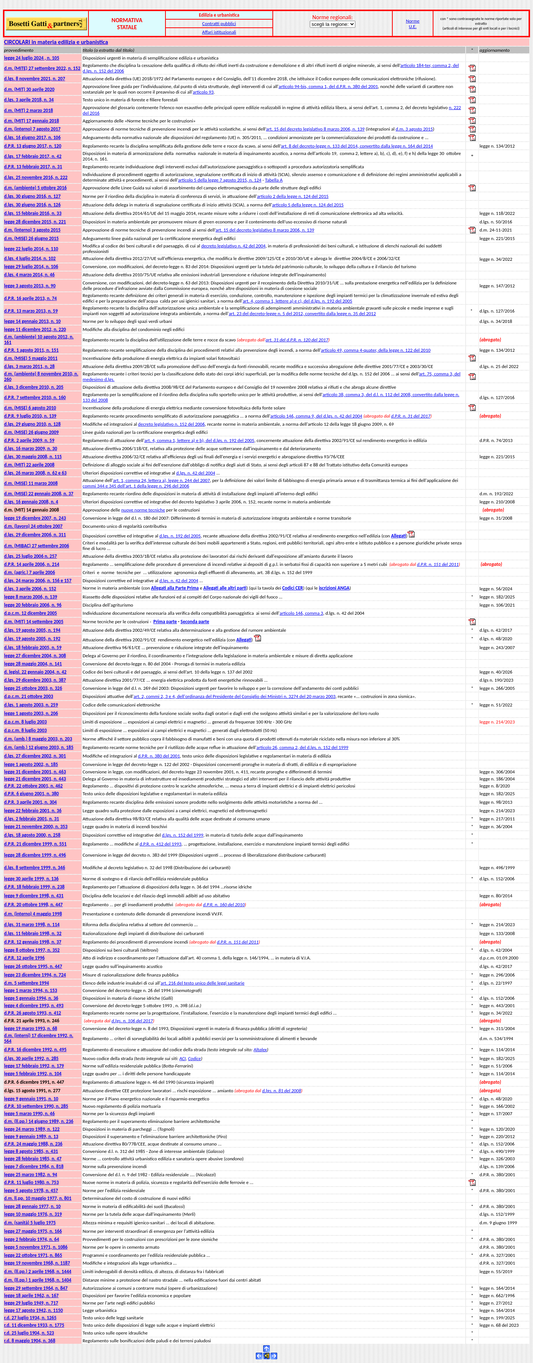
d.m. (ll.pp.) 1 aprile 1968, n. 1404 (37, 1280)
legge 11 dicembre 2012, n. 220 (35, 329)
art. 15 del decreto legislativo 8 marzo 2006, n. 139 (315, 129)
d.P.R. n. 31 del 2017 (410, 416)
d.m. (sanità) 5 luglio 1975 (30, 1222)
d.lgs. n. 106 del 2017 (132, 1020)
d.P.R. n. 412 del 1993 (160, 844)
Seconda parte (195, 621)
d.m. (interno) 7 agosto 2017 (32, 129)
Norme (413, 21)
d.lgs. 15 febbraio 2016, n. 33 (32, 213)
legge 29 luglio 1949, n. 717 (31, 1303)
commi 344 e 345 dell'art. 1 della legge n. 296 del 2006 (136, 486)
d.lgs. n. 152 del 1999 (182, 835)
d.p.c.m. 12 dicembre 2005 (30, 613)
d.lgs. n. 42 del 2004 (195, 473)
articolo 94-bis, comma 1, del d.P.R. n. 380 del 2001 (328, 86)
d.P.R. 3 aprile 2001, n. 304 (30, 802)
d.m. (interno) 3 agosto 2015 (32, 230)
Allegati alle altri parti (224, 588)
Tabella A (274, 180)
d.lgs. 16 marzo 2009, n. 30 (30, 448)
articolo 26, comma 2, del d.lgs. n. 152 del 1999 (302, 747)
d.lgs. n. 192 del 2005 (180, 536)
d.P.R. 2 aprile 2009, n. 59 (29, 440)
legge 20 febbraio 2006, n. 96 (32, 605)
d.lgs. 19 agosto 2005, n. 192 (32, 638)
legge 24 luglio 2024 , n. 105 (31, 58)
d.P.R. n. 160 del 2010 (224, 904)
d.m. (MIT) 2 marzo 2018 (28, 110)
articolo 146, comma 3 (301, 613)
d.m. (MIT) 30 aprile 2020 (29, 89)
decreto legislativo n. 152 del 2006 (171, 424)
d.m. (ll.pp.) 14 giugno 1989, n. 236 (38, 1121)
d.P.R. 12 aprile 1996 (24, 958)
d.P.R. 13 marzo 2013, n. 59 (31, 311)
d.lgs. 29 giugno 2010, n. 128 (32, 424)
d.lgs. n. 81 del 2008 (281, 1090)
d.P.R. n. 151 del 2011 (438, 564)
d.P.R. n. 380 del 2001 (159, 756)
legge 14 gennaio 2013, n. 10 (32, 321)
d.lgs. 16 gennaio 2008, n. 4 (31, 502)
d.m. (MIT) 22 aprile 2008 (29, 465)
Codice (194, 1058)
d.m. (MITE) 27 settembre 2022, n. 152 (42, 68)
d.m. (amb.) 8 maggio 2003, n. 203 (38, 739)
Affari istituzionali (219, 32)
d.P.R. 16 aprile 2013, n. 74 (30, 298)
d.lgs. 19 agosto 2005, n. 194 (32, 630)
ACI (182, 1058)
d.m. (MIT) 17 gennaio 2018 (31, 121)
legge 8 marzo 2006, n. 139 (30, 597)
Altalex (260, 1049)
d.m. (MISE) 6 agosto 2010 (30, 408)
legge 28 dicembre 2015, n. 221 (35, 222)
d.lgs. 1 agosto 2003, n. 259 (31, 705)
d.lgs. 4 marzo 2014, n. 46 (29, 274)
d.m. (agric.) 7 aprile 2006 (29, 572)
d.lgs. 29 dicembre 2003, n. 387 (35, 680)
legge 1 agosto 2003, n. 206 (31, 713)
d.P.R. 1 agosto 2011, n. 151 (31, 350)
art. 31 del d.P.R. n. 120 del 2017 (297, 340)
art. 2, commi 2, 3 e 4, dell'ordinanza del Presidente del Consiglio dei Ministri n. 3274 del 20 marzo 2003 (235, 696)
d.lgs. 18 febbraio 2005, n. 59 (32, 647)
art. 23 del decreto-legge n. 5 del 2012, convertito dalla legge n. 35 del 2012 (302, 313)
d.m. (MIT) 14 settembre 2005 (33, 621)
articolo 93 (203, 92)
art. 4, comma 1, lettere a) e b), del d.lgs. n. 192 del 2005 (199, 440)
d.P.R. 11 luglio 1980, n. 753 (31, 1182)
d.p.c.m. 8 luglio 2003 (25, 722)
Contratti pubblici (219, 23)
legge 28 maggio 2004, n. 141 (33, 664)
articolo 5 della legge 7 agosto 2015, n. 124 (219, 180)
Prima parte (165, 621)
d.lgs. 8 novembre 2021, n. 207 (34, 78)
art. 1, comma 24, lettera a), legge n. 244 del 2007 (161, 480)
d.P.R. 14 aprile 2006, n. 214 (31, 564)
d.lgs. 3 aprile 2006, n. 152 (30, 588)
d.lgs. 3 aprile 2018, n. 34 (29, 99)
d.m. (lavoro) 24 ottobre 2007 (33, 526)
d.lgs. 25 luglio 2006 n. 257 (30, 556)
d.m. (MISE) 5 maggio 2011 (30, 358)
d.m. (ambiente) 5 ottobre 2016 (35, 187)
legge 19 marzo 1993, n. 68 (30, 1028)
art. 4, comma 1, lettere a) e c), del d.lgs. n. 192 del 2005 (297, 301)
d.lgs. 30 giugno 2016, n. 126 (32, 205)
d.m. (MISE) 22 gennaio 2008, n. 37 (38, 493)
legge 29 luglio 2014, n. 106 (31, 266)
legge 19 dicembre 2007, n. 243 (35, 518)
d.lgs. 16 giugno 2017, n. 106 (32, 137)
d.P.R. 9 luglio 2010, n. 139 (30, 416)
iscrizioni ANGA (334, 588)
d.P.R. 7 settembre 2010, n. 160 (35, 397)
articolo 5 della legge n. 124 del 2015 (307, 205)
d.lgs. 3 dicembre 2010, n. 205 (33, 387)
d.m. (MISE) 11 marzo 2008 (31, 483)
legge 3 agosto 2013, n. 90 (30, 286)
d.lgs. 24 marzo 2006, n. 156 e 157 (37, 580)
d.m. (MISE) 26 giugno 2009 (31, 432)
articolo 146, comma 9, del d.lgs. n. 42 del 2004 (316, 416)
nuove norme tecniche (143, 510)
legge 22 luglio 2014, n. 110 (31, 249)
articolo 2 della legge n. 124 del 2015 (292, 196)
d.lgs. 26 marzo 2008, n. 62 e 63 (35, 473)
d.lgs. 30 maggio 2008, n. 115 (33, 456)
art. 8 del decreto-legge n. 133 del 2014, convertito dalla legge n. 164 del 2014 (357, 146)
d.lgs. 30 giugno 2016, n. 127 (32, 196)
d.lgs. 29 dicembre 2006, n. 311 (35, 534)
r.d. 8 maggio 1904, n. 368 (29, 1340)
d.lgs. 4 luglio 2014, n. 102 (30, 258)
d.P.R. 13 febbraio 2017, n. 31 (33, 166)
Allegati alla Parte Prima (175, 588)
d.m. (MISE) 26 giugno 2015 (31, 238)
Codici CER (292, 588)
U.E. (412, 26)
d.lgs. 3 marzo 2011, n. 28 (29, 366)
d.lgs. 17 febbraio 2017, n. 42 (32, 156)
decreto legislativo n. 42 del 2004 (233, 246)
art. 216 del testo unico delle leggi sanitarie (203, 983)
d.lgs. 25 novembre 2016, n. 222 (35, 177)
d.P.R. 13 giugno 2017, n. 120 (32, 146)
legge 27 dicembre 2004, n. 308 (35, 655)
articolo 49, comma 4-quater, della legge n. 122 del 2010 (375, 350)
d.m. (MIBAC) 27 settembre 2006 (36, 546)
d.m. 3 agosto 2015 (414, 129)
